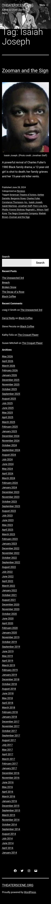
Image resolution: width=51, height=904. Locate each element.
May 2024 (7, 468)
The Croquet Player (28, 334)
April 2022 (7, 581)
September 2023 (11, 506)
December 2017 (10, 721)
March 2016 (8, 796)
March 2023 (8, 534)
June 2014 (7, 843)
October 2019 (9, 641)
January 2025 (9, 431)
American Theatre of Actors (23, 194)
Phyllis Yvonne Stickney (13, 209)
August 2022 (9, 567)
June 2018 (7, 693)
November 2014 (10, 819)
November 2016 (10, 777)
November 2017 (10, 726)
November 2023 (10, 496)
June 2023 (7, 520)
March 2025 (8, 422)
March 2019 (8, 665)
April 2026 (7, 361)
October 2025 (9, 389)
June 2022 (7, 576)
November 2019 (10, 637)
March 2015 (8, 815)
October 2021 (9, 595)
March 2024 (8, 478)
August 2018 (9, 688)
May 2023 (7, 525)
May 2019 (7, 656)
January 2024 (9, 487)
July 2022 (7, 571)
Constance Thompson (12, 202)
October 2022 (9, 557)
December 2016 (10, 773)
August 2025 (9, 398)
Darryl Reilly (8, 318)
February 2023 (10, 538)
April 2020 (7, 623)
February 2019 (10, 670)
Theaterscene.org (17, 5)
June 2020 (7, 618)
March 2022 (8, 585)
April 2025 (7, 417)
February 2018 (10, 712)
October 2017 (9, 730)
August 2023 (9, 510)
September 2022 (11, 562)
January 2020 (9, 632)
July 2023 (7, 515)
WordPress (30, 892)
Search (6, 256)
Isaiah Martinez (9, 206)
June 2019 (7, 651)
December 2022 (10, 548)
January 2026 (9, 375)
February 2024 (10, 482)
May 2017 (7, 749)
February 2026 (10, 370)
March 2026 (8, 365)
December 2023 (10, 492)
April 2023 (7, 529)
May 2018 (7, 698)
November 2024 (10, 440)
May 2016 (7, 787)
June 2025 (7, 407)
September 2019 (11, 646)
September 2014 (11, 829)
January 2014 (9, 852)
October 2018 (9, 684)
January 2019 (9, 674)
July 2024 (7, 459)
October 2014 (9, 824)
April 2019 (7, 660)
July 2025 (7, 403)
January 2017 (9, 768)
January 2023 (9, 543)
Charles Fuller (33, 198)
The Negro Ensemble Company (23, 213)
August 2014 (9, 833)
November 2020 (10, 609)
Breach (6, 282)
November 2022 (10, 553)
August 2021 (9, 599)
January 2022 (9, 590)
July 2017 (7, 744)
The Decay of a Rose (13, 291)
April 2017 (7, 754)
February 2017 (10, 763)
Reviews (21, 191)
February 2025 (10, 426)
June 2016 (7, 782)
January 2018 (9, 716)
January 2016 (9, 801)
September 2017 (11, 735)
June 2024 (7, 464)
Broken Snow (9, 287)
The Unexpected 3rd (13, 277)
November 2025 (10, 384)
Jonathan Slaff (25, 206)
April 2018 (7, 702)
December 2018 (10, 679)
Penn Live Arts (40, 206)
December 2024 (10, 436)
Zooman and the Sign (25, 71)
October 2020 (9, 613)
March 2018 (8, 707)
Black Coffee (9, 296)
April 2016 (7, 791)
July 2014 (7, 838)
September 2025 (11, 393)
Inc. (26, 202)
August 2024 (9, 454)
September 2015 (11, 810)
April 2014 (7, 847)
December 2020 (10, 604)
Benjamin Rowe (18, 198)
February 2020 (10, 627)
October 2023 (9, 501)
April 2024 (7, 473)
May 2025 (7, 412)
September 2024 (11, 450)
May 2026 (7, 356)
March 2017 (8, 759)
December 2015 (10, 805)
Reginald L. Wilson (34, 209)
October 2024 (9, 445)
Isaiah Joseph (35, 202)
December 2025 (10, 379)
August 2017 (9, 740)
